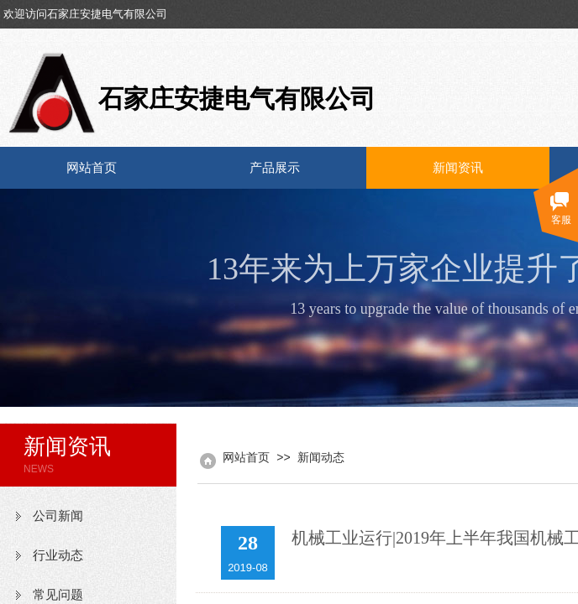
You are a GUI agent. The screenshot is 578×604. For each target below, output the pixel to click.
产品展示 (275, 167)
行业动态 (58, 555)
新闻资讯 (458, 167)
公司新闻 (58, 516)
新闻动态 (320, 457)
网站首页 (91, 167)
